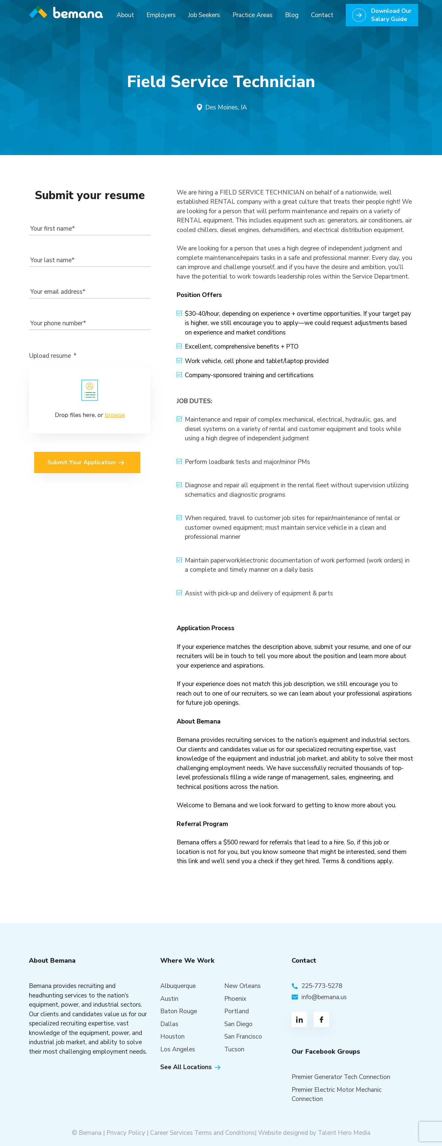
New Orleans (242, 986)
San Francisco (243, 1036)
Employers (161, 15)
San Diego (238, 1024)
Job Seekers (204, 15)
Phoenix (235, 999)
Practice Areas (252, 15)
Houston (172, 1036)
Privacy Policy (125, 1133)
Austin (169, 999)
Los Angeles (177, 1049)
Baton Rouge (178, 1011)
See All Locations (186, 1067)
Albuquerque (178, 986)
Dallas (169, 1024)
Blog (291, 15)
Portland (236, 1011)
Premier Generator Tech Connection (341, 1077)
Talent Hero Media (344, 1133)
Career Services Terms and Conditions (202, 1133)
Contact (322, 15)
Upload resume (53, 356)
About (125, 15)
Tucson (234, 1049)
